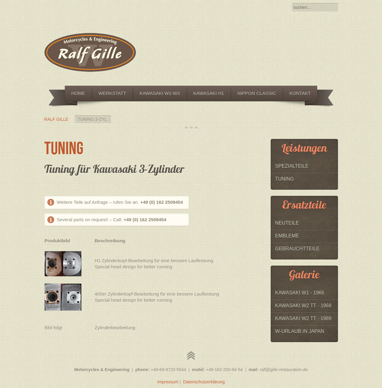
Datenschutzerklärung (204, 381)
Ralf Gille (56, 119)
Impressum (167, 381)
